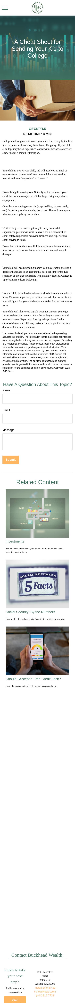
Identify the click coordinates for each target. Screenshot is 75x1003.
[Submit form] (10, 460)
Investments (15, 541)
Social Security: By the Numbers (30, 612)
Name (6, 390)
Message (8, 430)
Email (6, 410)
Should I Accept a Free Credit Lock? (33, 679)
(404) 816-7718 (45, 995)
